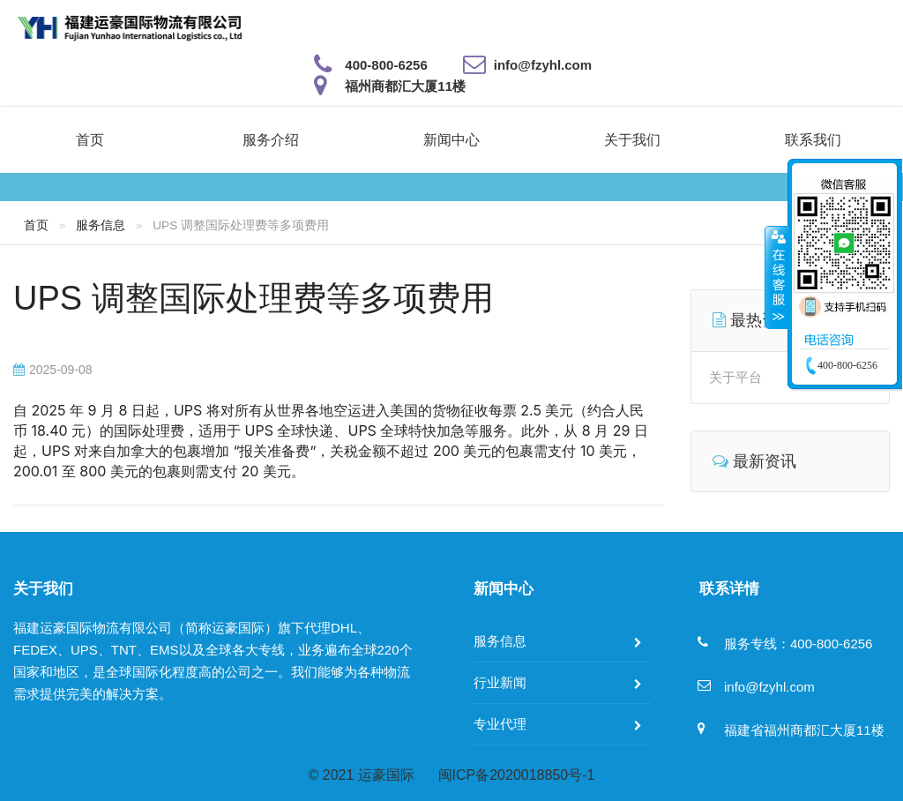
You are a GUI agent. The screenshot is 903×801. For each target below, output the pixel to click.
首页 (90, 139)
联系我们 (813, 139)
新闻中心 (451, 139)
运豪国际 (386, 774)
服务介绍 (271, 139)
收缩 (777, 277)
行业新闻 (500, 682)
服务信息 (100, 225)
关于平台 (735, 377)
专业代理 (500, 723)
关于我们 (632, 139)
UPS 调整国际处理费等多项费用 (253, 298)
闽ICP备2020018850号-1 (516, 774)
